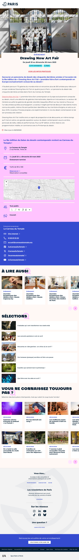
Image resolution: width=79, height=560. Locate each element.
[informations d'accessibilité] (21, 209)
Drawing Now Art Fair (10, 97)
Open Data (49, 549)
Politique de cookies (61, 549)
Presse (42, 549)
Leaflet (58, 199)
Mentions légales (7, 549)
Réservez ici (14, 171)
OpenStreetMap (67, 199)
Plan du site (73, 549)
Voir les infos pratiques (39, 71)
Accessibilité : (26, 549)
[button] (39, 187)
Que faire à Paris (17, 556)
